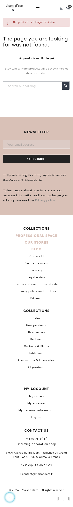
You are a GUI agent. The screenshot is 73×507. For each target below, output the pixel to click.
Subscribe (36, 159)
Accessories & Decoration (37, 360)
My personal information (36, 410)
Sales (36, 318)
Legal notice (37, 277)
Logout (36, 417)
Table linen (36, 353)
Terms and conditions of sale (36, 284)
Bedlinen (36, 339)
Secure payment (37, 263)
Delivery (36, 270)
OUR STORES (36, 242)
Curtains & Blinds (36, 346)
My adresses (36, 403)
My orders (36, 396)
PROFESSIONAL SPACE (36, 235)
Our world (36, 256)
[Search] (36, 86)
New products (36, 325)
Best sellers (36, 332)
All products (37, 367)
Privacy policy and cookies (36, 291)
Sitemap (36, 298)
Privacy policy (45, 200)
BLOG (36, 249)
